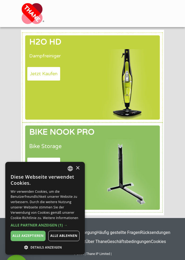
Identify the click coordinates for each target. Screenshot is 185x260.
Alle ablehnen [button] (63, 235)
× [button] (78, 168)
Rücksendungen (155, 232)
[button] (43, 74)
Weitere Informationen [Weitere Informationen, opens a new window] (60, 218)
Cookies (158, 241)
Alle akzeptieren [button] (28, 235)
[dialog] (45, 208)
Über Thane (96, 241)
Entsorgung (85, 232)
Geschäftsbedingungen (129, 241)
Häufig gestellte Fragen (118, 232)
